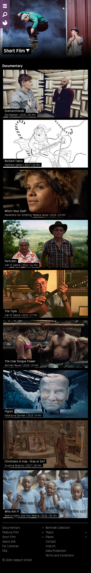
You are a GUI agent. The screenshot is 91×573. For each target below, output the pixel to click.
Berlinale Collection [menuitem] (58, 527)
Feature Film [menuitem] (10, 532)
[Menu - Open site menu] (5, 6)
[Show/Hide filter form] (28, 51)
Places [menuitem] (50, 537)
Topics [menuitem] (49, 532)
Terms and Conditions (60, 555)
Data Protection (56, 551)
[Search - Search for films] (5, 14)
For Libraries (10, 546)
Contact (51, 541)
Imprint (50, 546)
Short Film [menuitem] (9, 537)
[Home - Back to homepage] (5, 23)
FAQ (4, 551)
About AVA (9, 541)
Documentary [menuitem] (11, 527)
